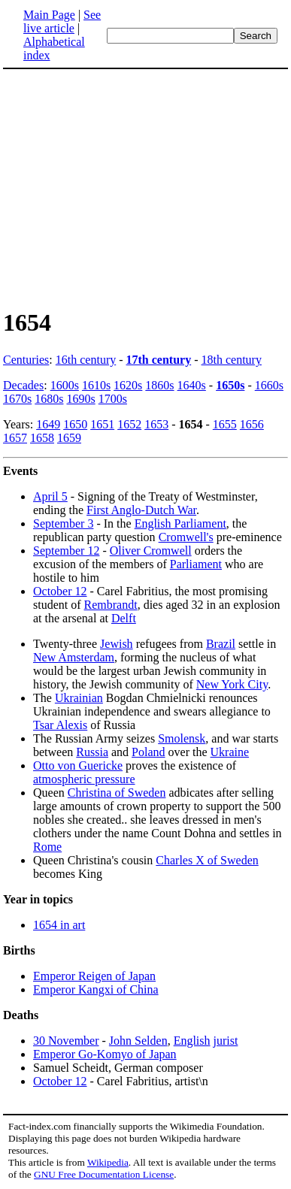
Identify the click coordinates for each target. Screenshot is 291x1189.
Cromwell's (186, 537)
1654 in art (59, 924)
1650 (75, 424)
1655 (225, 424)
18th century (232, 359)
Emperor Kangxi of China (96, 989)
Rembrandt (111, 604)
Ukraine (230, 752)
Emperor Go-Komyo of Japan (105, 1054)
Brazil (220, 643)
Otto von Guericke (78, 765)
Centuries (26, 359)
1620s (128, 385)
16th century (86, 359)
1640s (191, 385)
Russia (92, 752)
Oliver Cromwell (151, 550)
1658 (42, 437)
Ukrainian (79, 697)
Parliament (196, 564)
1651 (102, 424)
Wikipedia (108, 1162)
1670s (17, 398)
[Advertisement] (146, 188)
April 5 (50, 496)
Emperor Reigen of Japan (94, 976)
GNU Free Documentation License (104, 1174)
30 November (66, 1040)
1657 (15, 437)
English (192, 1040)
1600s (64, 385)
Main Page (49, 14)
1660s (269, 385)
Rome (47, 846)
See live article (62, 21)
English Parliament (180, 523)
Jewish (116, 643)
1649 (48, 424)
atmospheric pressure (84, 779)
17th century (159, 359)
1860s (159, 385)
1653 (156, 424)
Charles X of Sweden (207, 860)
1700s (113, 398)
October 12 (60, 591)
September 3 (63, 523)
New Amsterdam (73, 657)
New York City (232, 684)
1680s (49, 398)
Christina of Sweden (117, 792)
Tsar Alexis (60, 725)
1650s (230, 385)
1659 (69, 437)
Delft (123, 618)
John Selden (138, 1040)
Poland (148, 752)
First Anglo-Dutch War (141, 510)
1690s (80, 398)
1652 (129, 424)
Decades (23, 385)
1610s (96, 385)
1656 (252, 424)
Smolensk (181, 738)
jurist (226, 1040)
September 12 (66, 550)
